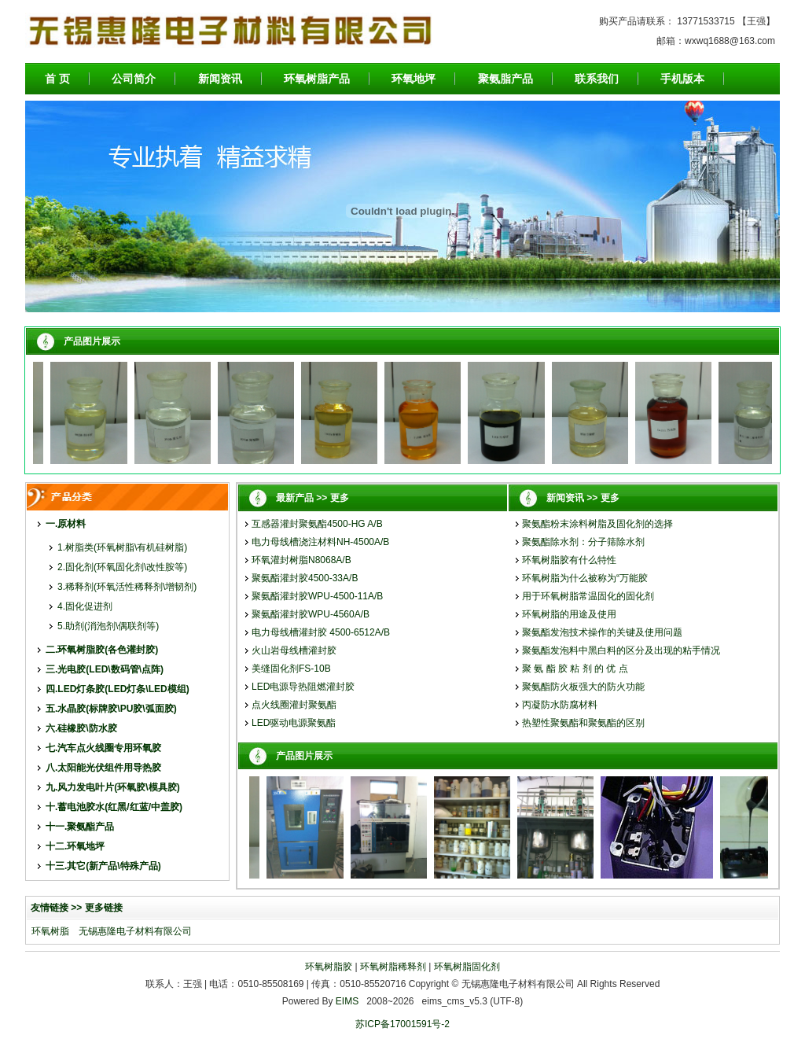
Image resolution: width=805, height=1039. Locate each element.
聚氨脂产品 (505, 78)
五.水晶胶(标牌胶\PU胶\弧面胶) (111, 708)
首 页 (57, 78)
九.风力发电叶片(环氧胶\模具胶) (113, 787)
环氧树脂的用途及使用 (569, 614)
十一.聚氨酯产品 (80, 826)
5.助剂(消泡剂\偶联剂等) (108, 626)
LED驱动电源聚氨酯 (294, 722)
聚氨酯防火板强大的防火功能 (583, 686)
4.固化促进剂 (84, 606)
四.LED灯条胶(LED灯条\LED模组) (117, 689)
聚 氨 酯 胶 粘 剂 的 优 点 (575, 668)
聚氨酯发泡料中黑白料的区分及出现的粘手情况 (621, 650)
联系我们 (597, 78)
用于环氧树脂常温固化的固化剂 (588, 596)
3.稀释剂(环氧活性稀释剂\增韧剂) (127, 586)
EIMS (347, 1001)
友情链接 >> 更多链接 (77, 907)
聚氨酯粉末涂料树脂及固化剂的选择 (597, 523)
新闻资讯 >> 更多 (582, 497)
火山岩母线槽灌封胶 (294, 650)
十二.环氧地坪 (75, 846)
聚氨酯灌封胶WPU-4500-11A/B (317, 596)
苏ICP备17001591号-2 (402, 1024)
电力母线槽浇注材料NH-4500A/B (320, 541)
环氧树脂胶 (328, 966)
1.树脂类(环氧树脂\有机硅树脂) (122, 547)
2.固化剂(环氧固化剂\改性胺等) (122, 567)
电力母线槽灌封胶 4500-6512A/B (321, 632)
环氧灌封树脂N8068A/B (301, 560)
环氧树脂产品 (317, 78)
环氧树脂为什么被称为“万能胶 (585, 578)
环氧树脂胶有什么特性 (569, 560)
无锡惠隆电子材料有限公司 (135, 931)
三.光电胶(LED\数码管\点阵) (105, 669)
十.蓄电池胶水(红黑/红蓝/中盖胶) (114, 806)
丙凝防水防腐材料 (559, 704)
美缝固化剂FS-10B (291, 668)
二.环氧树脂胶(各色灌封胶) (102, 649)
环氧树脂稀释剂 (393, 966)
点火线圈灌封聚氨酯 (294, 704)
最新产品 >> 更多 (312, 497)
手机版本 (682, 78)
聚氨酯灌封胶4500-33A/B (305, 578)
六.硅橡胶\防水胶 (81, 728)
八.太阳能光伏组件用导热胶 (103, 767)
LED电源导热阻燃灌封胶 (303, 686)
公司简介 (134, 78)
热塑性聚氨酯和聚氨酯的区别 (583, 722)
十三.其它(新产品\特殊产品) (103, 865)
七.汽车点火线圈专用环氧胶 (103, 747)
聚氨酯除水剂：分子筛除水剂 (583, 541)
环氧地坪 (413, 78)
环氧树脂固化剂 (467, 966)
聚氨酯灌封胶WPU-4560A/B (310, 614)
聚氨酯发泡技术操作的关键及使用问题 (602, 632)
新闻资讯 (220, 78)
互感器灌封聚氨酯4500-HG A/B (317, 523)
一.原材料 (66, 523)
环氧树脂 (50, 931)
